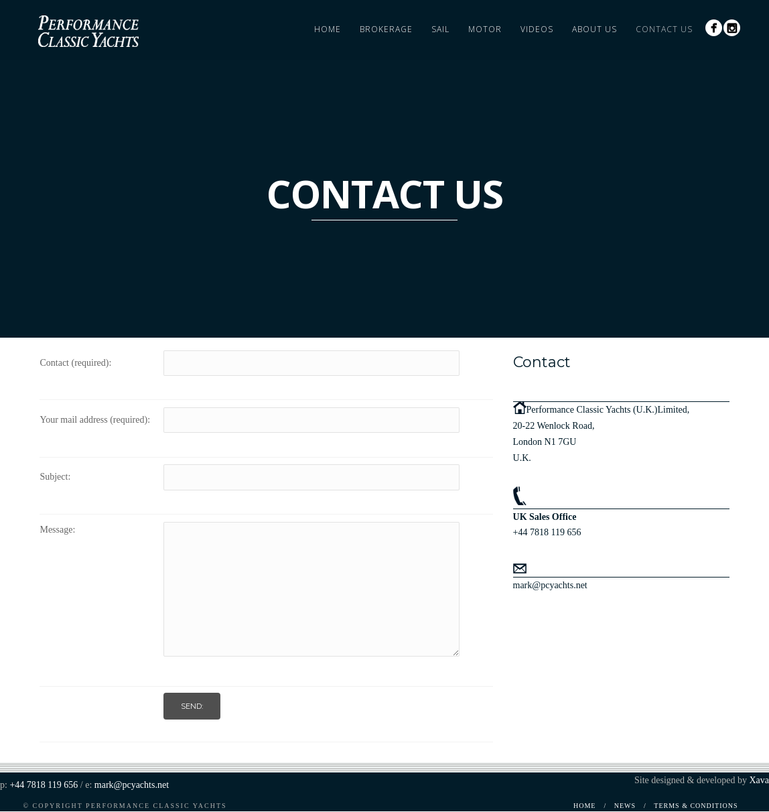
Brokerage (386, 29)
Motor (485, 29)
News (625, 805)
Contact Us (664, 29)
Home (327, 29)
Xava (759, 780)
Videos (536, 29)
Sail (440, 29)
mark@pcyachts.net (550, 585)
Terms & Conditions (696, 805)
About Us (594, 29)
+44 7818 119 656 (547, 532)
